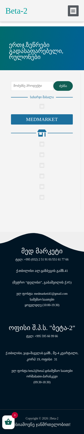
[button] (42, 119)
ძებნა (63, 86)
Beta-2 (16, 10)
